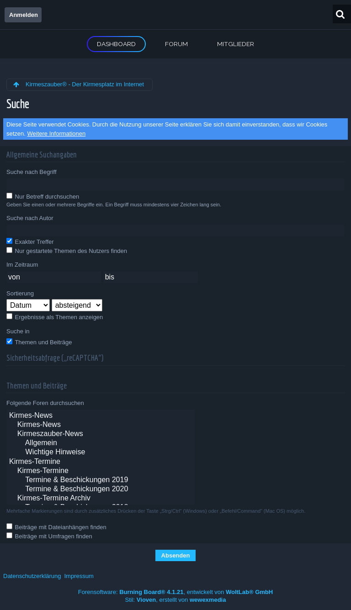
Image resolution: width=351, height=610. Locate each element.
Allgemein (100, 443)
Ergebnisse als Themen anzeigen (54, 317)
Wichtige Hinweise (100, 452)
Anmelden (23, 14)
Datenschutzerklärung (32, 576)
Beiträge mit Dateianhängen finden (56, 527)
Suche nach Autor (29, 218)
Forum (176, 43)
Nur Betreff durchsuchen (42, 196)
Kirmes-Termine (100, 462)
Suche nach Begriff (31, 171)
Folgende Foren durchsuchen (45, 403)
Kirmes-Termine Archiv (100, 498)
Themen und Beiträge (39, 342)
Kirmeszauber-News (100, 434)
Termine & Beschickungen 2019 (100, 480)
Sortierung (20, 293)
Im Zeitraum (22, 264)
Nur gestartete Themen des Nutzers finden (66, 250)
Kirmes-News (100, 416)
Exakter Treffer (30, 241)
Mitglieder (235, 43)
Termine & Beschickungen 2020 (100, 489)
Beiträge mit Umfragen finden (49, 536)
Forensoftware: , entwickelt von (175, 592)
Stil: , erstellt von (175, 599)
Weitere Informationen (56, 133)
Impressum (78, 576)
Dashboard (116, 43)
